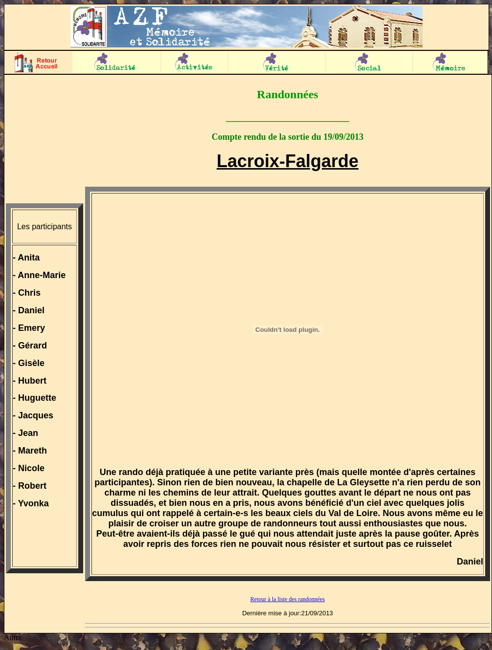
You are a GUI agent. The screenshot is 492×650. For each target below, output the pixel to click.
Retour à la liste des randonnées (287, 599)
